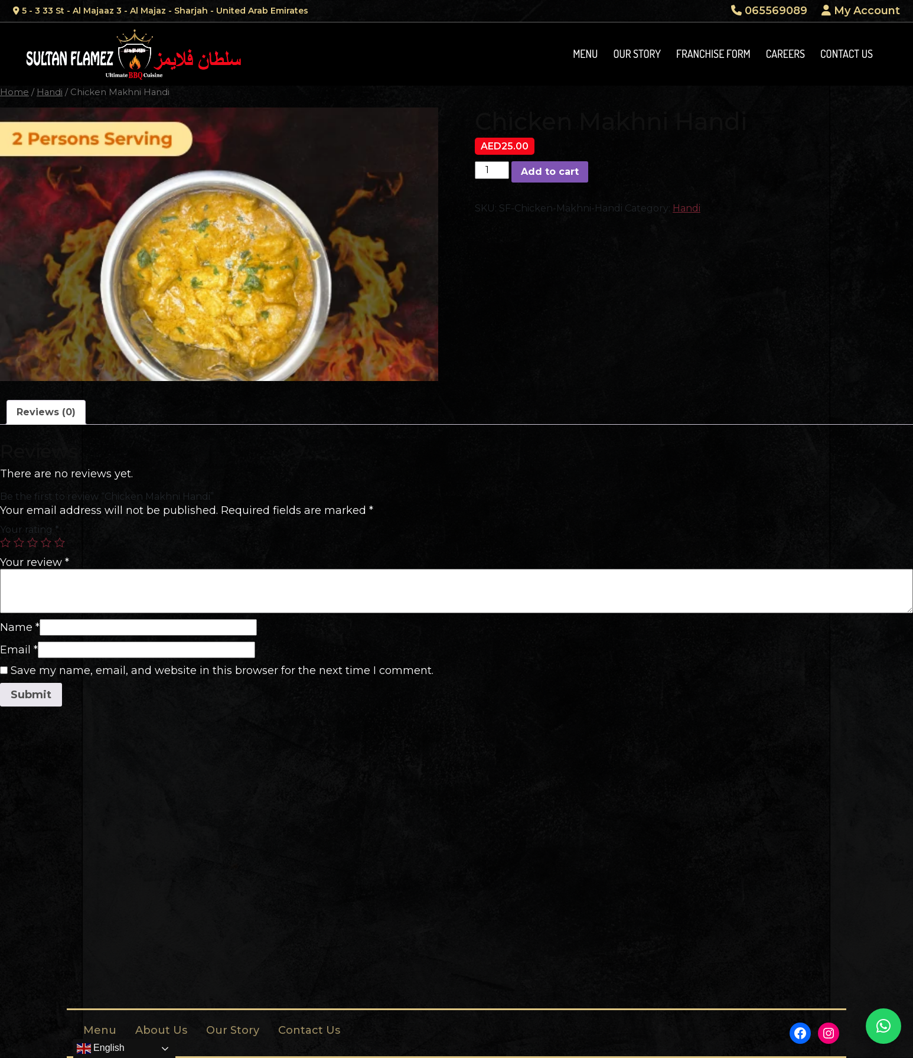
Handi (50, 92)
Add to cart (550, 171)
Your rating (29, 529)
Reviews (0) (46, 412)
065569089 (769, 10)
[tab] (46, 412)
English (101, 1048)
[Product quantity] (492, 170)
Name (20, 627)
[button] (883, 1026)
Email (19, 649)
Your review (34, 562)
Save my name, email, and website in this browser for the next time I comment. (222, 670)
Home (14, 92)
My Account (860, 10)
